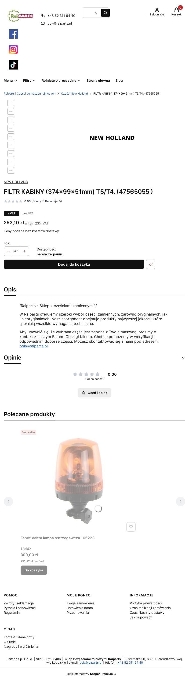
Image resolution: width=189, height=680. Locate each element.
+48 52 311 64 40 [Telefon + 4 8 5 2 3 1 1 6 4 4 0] (61, 16)
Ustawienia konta (80, 608)
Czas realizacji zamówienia (150, 608)
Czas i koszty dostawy (147, 612)
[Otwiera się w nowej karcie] (13, 34)
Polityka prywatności (146, 603)
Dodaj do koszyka (74, 264)
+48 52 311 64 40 (130, 662)
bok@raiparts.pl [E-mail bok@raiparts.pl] (59, 23)
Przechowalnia (78, 612)
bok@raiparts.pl (33, 346)
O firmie (10, 642)
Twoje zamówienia (80, 603)
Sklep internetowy (89, 674)
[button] (105, 13)
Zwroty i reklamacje (19, 603)
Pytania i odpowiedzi (20, 608)
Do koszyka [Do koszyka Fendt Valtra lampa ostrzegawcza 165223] (34, 570)
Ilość (7, 243)
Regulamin (12, 612)
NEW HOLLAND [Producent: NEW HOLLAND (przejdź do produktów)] (16, 182)
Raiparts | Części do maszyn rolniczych (29, 93)
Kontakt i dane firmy (19, 637)
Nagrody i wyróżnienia (21, 646)
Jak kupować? (141, 617)
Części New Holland (74, 93)
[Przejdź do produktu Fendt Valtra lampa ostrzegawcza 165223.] (79, 480)
